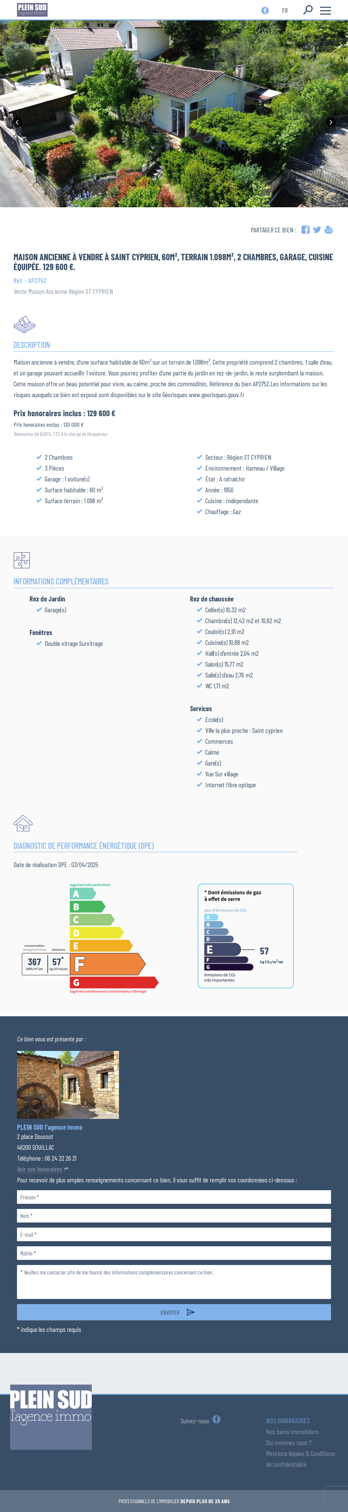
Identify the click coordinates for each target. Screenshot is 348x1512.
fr (285, 10)
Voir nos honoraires (39, 1169)
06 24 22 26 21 (60, 1158)
